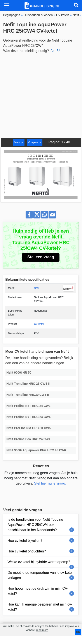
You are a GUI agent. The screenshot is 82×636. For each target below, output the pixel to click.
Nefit (36, 288)
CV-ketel (39, 324)
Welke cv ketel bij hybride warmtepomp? (38, 562)
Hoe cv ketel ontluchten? (26, 551)
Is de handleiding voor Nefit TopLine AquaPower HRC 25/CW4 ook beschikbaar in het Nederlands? (35, 525)
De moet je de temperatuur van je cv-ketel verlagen (39, 575)
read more (42, 630)
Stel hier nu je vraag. (50, 483)
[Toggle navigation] (6, 5)
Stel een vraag (40, 257)
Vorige (18, 142)
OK (78, 632)
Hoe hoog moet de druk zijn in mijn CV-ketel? (37, 591)
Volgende (35, 142)
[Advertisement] (41, 95)
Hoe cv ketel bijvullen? (24, 540)
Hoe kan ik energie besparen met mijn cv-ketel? (39, 606)
